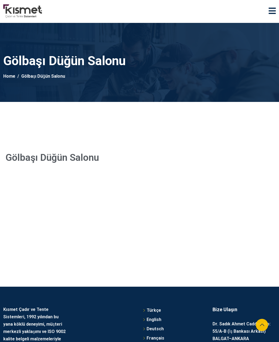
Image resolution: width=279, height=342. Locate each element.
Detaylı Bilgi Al (17, 278)
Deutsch (155, 239)
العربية (153, 258)
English (154, 230)
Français (155, 249)
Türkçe (154, 221)
